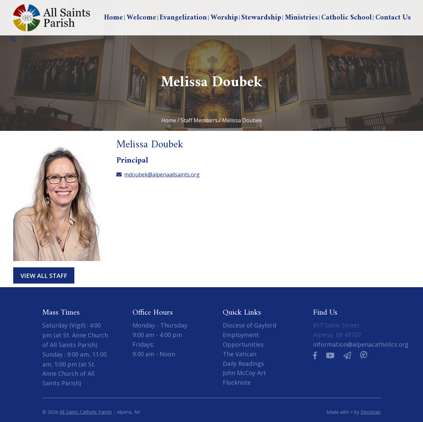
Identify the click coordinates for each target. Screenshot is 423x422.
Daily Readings (243, 363)
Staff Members (199, 120)
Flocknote (237, 382)
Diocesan (371, 412)
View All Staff (43, 275)
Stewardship (261, 17)
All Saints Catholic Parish (85, 412)
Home (113, 17)
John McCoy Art (244, 373)
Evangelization (183, 17)
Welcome (141, 17)
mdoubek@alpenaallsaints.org (158, 174)
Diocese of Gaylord (249, 325)
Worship (224, 17)
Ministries (301, 17)
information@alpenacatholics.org (360, 344)
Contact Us (393, 17)
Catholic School (346, 17)
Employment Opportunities (243, 339)
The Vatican (239, 354)
